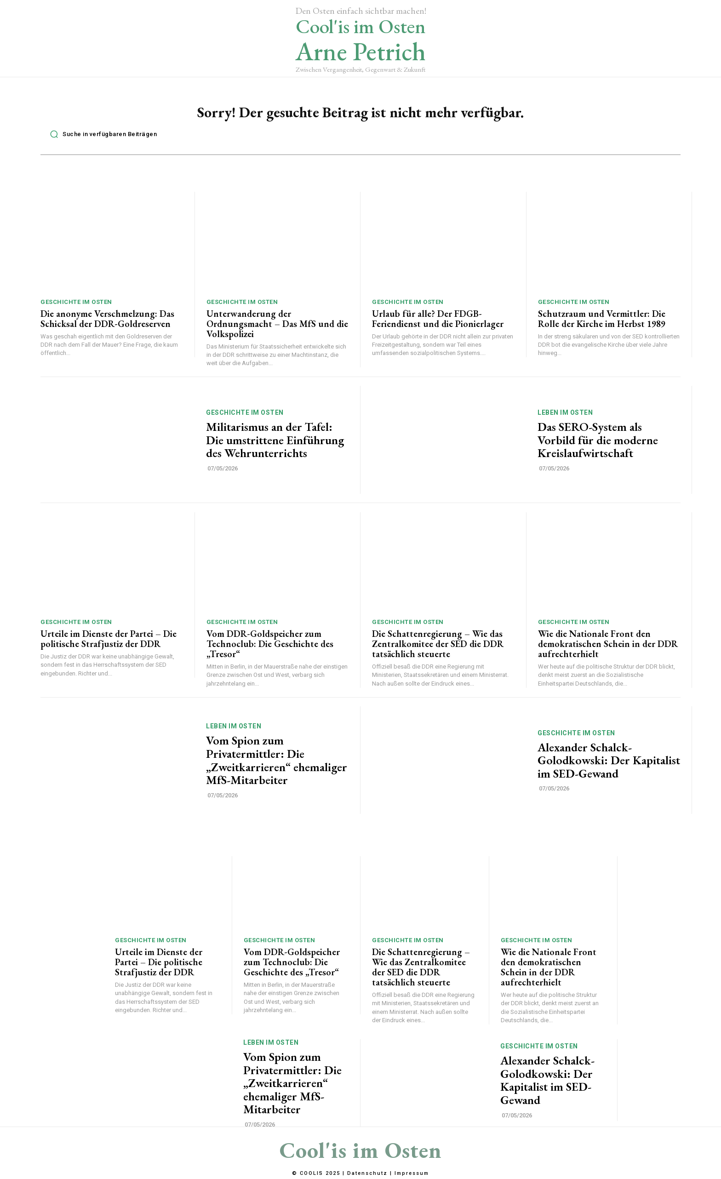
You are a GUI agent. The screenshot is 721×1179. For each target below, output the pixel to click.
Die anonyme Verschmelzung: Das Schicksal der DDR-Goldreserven (107, 323)
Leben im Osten (565, 417)
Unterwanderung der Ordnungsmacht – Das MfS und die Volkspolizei (277, 328)
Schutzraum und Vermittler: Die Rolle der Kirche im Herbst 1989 (601, 323)
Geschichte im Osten (76, 306)
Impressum (412, 1173)
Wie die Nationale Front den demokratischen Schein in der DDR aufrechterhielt (608, 649)
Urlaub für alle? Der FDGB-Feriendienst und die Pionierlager (438, 323)
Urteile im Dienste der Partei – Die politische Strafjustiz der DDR (108, 644)
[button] (101, 139)
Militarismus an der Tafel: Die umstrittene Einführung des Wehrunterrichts (275, 444)
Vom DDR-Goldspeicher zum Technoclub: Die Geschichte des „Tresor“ (269, 649)
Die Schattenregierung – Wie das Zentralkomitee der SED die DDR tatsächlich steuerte (438, 649)
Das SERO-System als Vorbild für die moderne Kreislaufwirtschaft (598, 444)
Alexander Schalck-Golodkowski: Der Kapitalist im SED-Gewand (609, 765)
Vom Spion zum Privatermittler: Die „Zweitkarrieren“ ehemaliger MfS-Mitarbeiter (276, 765)
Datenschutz (367, 1173)
